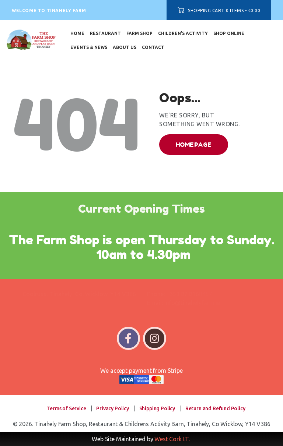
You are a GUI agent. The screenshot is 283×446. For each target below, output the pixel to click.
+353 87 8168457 (189, 294)
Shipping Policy (157, 408)
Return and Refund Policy (215, 408)
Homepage (194, 144)
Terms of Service (66, 408)
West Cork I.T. (172, 439)
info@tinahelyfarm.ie (192, 303)
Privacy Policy (112, 408)
